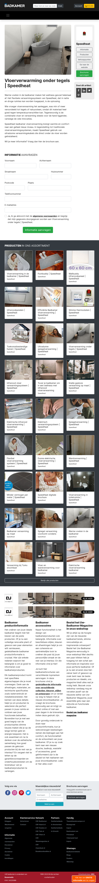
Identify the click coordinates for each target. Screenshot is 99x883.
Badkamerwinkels (73, 852)
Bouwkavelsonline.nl (43, 851)
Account (78, 6)
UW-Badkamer (41, 821)
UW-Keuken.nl (41, 828)
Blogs (69, 855)
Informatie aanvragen (38, 229)
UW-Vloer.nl (40, 835)
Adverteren (24, 821)
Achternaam (45, 160)
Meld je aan (49, 804)
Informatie (84, 49)
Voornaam (10, 160)
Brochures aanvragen (84, 73)
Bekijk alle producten (49, 580)
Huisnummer (57, 171)
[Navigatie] (8, 15)
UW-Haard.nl (41, 824)
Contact (23, 824)
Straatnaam (10, 171)
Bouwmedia (9, 877)
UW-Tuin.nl (40, 831)
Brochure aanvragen (76, 797)
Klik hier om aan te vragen (83, 878)
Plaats (31, 182)
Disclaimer (9, 845)
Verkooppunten (84, 59)
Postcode (9, 182)
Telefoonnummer (13, 194)
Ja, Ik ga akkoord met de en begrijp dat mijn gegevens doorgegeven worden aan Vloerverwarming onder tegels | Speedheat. (38, 219)
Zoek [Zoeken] (60, 6)
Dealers (69, 858)
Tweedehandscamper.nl (76, 821)
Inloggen (8, 821)
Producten (84, 54)
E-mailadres (10, 205)
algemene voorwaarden (45, 216)
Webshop (70, 862)
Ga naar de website (84, 65)
